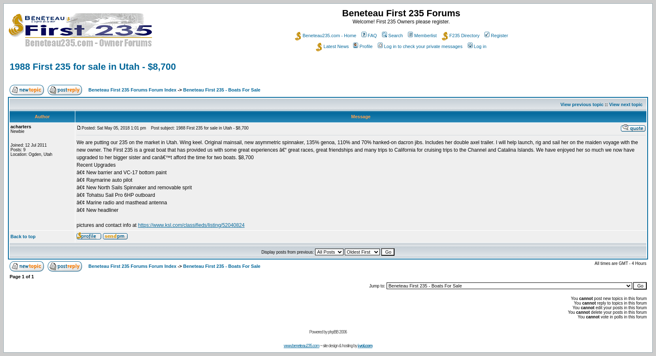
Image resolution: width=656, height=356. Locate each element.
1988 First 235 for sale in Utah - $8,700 (93, 66)
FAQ (369, 35)
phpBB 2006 (337, 332)
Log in (477, 46)
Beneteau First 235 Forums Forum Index (132, 89)
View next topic (626, 104)
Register (496, 35)
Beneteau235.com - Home (325, 35)
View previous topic (581, 104)
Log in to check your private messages (420, 46)
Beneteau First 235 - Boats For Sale (222, 89)
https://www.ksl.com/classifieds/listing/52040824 (191, 225)
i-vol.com (365, 345)
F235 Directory (460, 35)
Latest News (332, 46)
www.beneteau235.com (301, 345)
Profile (362, 46)
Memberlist (422, 35)
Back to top (23, 236)
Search (392, 35)
